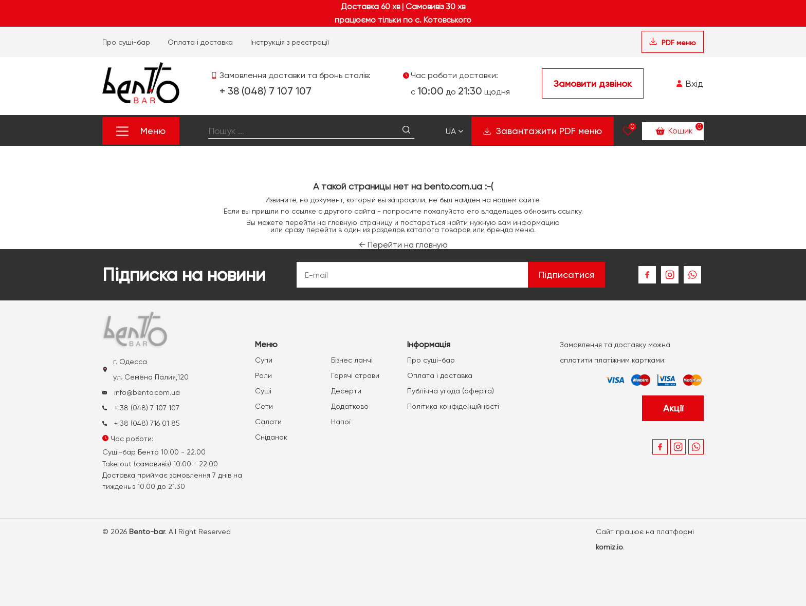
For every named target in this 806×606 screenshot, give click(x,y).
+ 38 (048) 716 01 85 (141, 423)
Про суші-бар (126, 42)
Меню (141, 130)
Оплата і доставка (200, 42)
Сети (264, 406)
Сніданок (271, 437)
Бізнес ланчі (352, 360)
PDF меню (672, 42)
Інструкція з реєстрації (289, 42)
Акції (673, 408)
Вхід (690, 83)
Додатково (350, 406)
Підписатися (566, 274)
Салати (268, 422)
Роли (263, 375)
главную (342, 222)
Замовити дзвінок (593, 83)
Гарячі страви (355, 375)
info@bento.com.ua (141, 392)
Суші (263, 391)
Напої (341, 422)
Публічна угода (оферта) (450, 391)
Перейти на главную (403, 245)
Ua (454, 131)
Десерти (346, 391)
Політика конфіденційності (453, 406)
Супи (263, 360)
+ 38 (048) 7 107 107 (265, 91)
